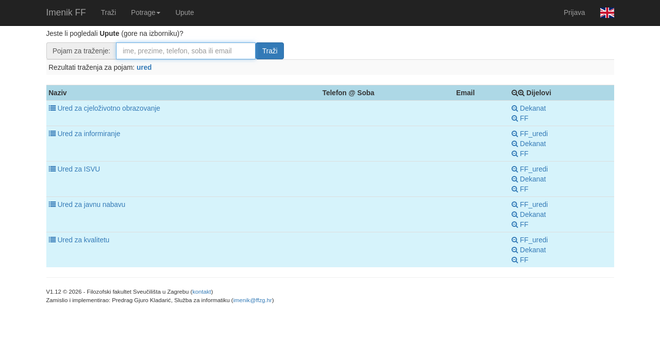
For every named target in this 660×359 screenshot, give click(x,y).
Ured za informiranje (88, 134)
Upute (184, 12)
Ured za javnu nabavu (91, 204)
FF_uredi (530, 134)
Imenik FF (66, 12)
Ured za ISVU (78, 169)
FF (520, 118)
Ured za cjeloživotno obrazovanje (108, 108)
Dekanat (529, 108)
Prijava (574, 12)
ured (143, 67)
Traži (109, 12)
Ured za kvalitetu (83, 240)
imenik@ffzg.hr (252, 300)
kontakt (201, 291)
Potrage (145, 12)
